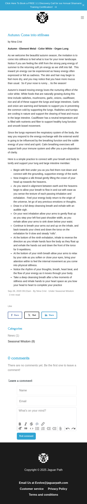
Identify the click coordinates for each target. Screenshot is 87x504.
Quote (26, 428)
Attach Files (60, 428)
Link (43, 424)
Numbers (43, 428)
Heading (20, 428)
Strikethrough (31, 424)
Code (31, 428)
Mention (37, 424)
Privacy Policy (57, 488)
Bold (20, 424)
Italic (25, 424)
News (13, 335)
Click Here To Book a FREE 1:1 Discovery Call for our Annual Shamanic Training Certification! (43, 5)
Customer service (32, 488)
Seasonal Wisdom (64, 291)
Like (10, 306)
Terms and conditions (43, 494)
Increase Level (54, 428)
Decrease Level (49, 428)
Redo (73, 428)
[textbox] (46, 414)
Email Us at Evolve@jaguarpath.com (43, 482)
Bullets (37, 428)
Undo (68, 428)
